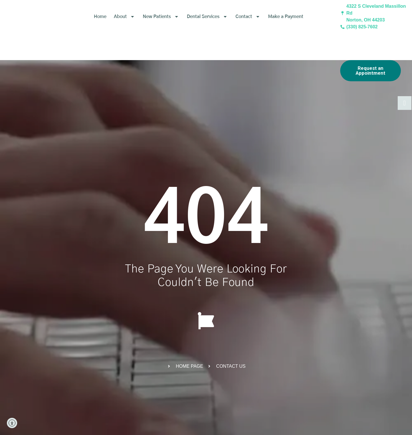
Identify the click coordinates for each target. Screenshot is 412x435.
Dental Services (207, 25)
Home (100, 25)
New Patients (161, 25)
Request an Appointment (370, 70)
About (124, 25)
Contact (248, 25)
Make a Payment (285, 25)
